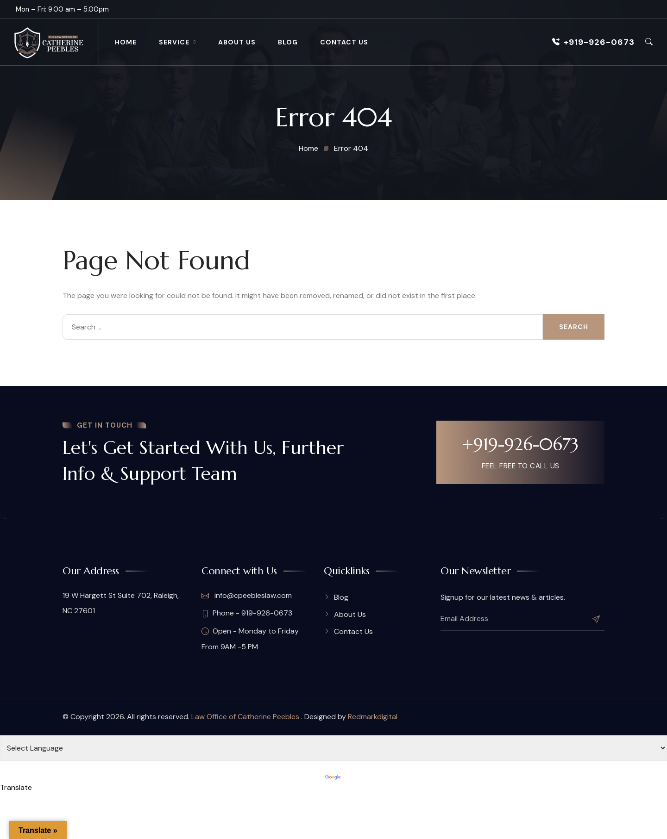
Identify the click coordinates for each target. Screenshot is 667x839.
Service (174, 42)
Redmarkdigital (372, 716)
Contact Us (344, 42)
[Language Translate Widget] (333, 748)
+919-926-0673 (593, 42)
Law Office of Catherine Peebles (246, 716)
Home (126, 42)
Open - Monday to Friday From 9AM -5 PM (250, 639)
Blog (288, 42)
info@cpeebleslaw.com (246, 595)
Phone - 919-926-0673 (246, 613)
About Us (237, 42)
